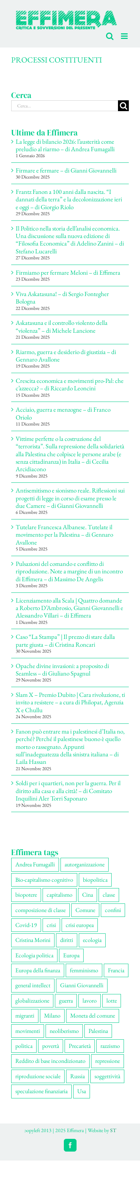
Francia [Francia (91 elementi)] (116, 970)
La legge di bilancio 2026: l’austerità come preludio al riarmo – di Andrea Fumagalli (65, 145)
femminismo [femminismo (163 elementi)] (84, 970)
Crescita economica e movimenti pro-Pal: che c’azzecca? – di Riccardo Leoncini (70, 384)
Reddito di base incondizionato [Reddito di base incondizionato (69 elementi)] (50, 1061)
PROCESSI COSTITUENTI (56, 60)
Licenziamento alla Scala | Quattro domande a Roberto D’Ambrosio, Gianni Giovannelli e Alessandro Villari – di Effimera (69, 608)
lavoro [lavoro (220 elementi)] (90, 1000)
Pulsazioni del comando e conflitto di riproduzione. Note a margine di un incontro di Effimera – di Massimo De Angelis (69, 571)
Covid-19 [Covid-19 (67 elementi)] (26, 925)
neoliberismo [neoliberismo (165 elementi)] (64, 1031)
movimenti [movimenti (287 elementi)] (27, 1031)
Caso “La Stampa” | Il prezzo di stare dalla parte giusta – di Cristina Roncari (65, 640)
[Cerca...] (64, 105)
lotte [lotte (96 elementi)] (111, 1000)
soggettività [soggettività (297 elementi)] (107, 1076)
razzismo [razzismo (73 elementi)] (110, 1046)
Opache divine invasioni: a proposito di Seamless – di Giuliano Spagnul (62, 669)
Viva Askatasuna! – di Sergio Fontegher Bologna (62, 297)
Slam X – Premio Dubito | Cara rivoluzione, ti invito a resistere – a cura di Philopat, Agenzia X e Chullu (70, 702)
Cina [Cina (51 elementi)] (87, 895)
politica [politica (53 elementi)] (23, 1046)
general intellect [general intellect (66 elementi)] (32, 985)
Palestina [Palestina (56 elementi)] (98, 1031)
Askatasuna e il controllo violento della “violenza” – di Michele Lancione (62, 326)
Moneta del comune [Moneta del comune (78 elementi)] (92, 1015)
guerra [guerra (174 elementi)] (66, 1000)
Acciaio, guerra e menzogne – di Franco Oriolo (63, 413)
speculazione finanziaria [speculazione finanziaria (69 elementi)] (41, 1091)
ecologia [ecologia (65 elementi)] (92, 940)
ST (113, 1130)
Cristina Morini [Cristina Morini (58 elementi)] (32, 940)
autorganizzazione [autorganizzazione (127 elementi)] (85, 864)
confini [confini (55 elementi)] (113, 910)
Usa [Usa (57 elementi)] (81, 1091)
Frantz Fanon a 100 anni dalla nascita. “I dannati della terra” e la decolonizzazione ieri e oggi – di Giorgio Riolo (69, 199)
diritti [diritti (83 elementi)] (66, 940)
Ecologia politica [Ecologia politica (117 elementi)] (34, 955)
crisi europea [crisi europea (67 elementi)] (80, 925)
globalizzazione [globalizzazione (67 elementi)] (32, 1000)
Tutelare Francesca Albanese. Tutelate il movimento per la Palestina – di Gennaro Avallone (64, 534)
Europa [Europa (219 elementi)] (71, 955)
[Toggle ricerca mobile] (109, 36)
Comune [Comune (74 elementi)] (85, 910)
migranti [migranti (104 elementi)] (24, 1015)
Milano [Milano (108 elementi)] (52, 1015)
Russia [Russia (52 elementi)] (77, 1076)
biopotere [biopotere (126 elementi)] (26, 895)
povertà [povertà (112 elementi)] (50, 1046)
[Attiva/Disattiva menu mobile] (125, 36)
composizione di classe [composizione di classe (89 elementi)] (40, 910)
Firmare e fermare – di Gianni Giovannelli (66, 170)
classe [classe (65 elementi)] (109, 895)
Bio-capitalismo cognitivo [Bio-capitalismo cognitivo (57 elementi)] (44, 880)
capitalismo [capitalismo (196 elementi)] (59, 895)
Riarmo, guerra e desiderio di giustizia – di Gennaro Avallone (66, 355)
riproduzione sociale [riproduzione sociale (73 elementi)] (37, 1076)
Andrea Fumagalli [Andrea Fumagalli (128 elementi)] (35, 864)
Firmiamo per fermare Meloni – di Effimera (68, 272)
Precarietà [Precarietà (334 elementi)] (80, 1046)
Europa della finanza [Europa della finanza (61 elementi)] (37, 970)
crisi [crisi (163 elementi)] (51, 925)
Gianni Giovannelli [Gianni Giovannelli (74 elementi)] (81, 985)
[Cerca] (123, 105)
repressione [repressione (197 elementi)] (107, 1061)
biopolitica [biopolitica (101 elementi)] (95, 880)
